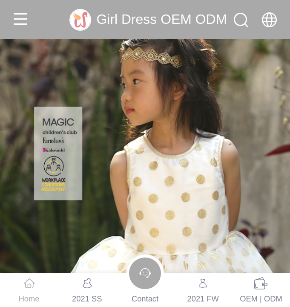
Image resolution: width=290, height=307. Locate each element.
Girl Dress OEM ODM (161, 19)
